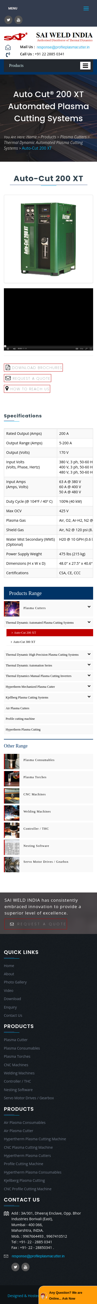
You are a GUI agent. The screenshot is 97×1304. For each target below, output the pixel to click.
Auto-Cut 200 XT (37, 148)
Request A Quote (27, 378)
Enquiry (10, 1007)
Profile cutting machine (20, 719)
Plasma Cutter (16, 1039)
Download (12, 998)
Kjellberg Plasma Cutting (24, 1180)
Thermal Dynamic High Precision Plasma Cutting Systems (42, 654)
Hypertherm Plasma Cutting (23, 729)
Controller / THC (36, 828)
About (9, 973)
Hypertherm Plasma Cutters (27, 1155)
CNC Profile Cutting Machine (27, 1188)
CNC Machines (35, 794)
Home (31, 137)
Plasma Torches (35, 777)
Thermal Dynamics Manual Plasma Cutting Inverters (38, 676)
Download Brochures (34, 368)
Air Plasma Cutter (18, 1130)
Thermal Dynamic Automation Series (29, 665)
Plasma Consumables (39, 760)
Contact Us (13, 1015)
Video (8, 990)
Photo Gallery (15, 982)
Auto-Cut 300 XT (21, 642)
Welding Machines (37, 811)
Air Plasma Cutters (17, 708)
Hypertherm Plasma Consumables (32, 1172)
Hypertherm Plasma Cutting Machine (35, 1138)
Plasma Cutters (73, 137)
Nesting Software (36, 846)
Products (48, 137)
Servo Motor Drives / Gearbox (46, 862)
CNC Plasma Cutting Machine (28, 1147)
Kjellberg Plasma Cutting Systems (27, 697)
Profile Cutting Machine (23, 1163)
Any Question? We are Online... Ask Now (65, 1295)
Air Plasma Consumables (25, 1122)
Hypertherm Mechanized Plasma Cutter (30, 687)
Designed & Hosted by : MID (31, 1295)
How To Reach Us (27, 389)
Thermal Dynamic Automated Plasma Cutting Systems (40, 622)
